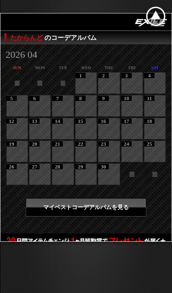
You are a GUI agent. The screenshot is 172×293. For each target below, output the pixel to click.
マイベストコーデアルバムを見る (86, 207)
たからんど (27, 37)
